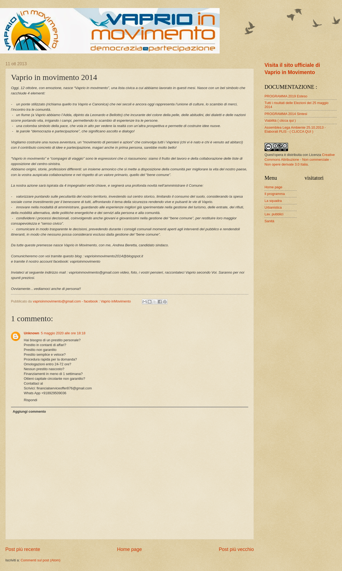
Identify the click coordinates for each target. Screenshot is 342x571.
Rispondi (30, 400)
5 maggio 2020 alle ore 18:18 (63, 333)
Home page (129, 549)
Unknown (31, 333)
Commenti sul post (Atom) (40, 560)
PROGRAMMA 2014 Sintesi (286, 114)
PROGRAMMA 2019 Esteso (286, 96)
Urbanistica (273, 207)
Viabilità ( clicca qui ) (280, 120)
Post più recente (22, 549)
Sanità (269, 221)
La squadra (273, 201)
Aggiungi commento (29, 411)
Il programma (275, 194)
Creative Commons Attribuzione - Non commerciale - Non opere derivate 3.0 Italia (300, 159)
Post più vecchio (236, 549)
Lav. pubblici (274, 214)
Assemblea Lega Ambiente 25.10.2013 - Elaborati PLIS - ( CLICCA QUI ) (295, 129)
